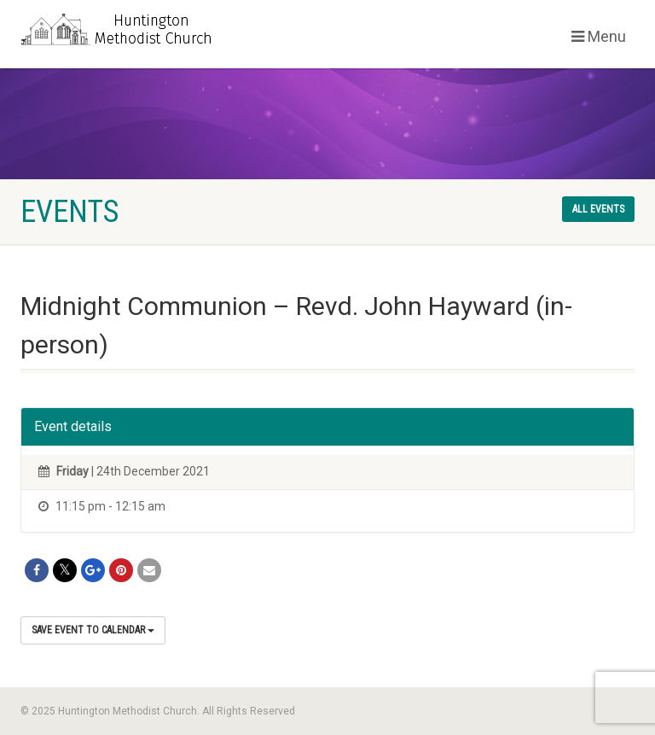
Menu (598, 36)
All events (598, 209)
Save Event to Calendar (93, 630)
